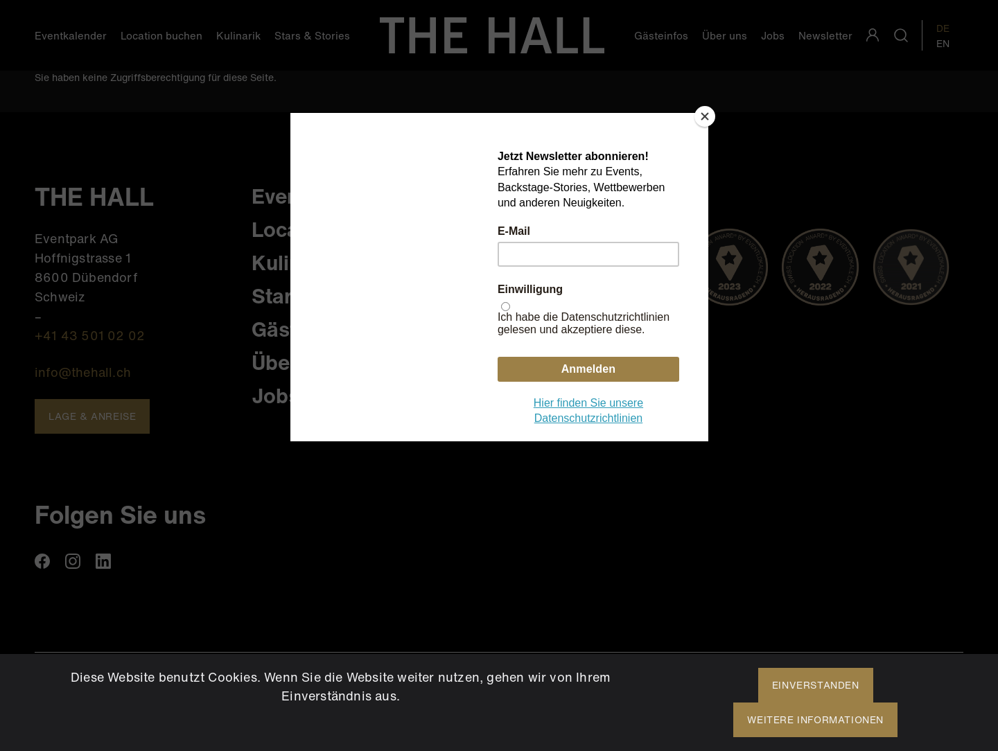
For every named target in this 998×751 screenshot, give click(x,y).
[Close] (704, 116)
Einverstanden (815, 685)
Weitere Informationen (815, 719)
